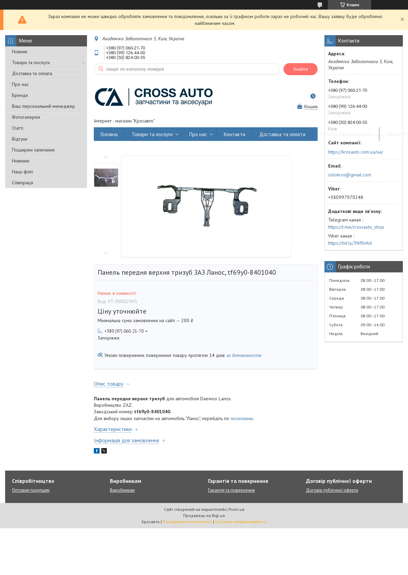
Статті (17, 128)
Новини (19, 51)
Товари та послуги (31, 62)
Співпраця (22, 182)
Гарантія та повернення (345, 134)
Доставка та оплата (32, 73)
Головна (109, 134)
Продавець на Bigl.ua (204, 515)
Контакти (234, 134)
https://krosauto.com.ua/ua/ (355, 152)
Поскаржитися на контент (187, 521)
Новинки (20, 161)
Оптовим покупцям (30, 490)
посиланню (242, 418)
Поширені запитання (33, 150)
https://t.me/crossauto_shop (356, 227)
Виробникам (122, 490)
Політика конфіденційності (241, 521)
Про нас (20, 84)
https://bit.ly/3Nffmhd (350, 243)
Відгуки (19, 139)
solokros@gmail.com (349, 175)
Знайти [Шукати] (300, 69)
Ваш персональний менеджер (43, 106)
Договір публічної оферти (332, 490)
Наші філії (22, 172)
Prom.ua (236, 509)
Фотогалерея (26, 117)
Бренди (20, 95)
